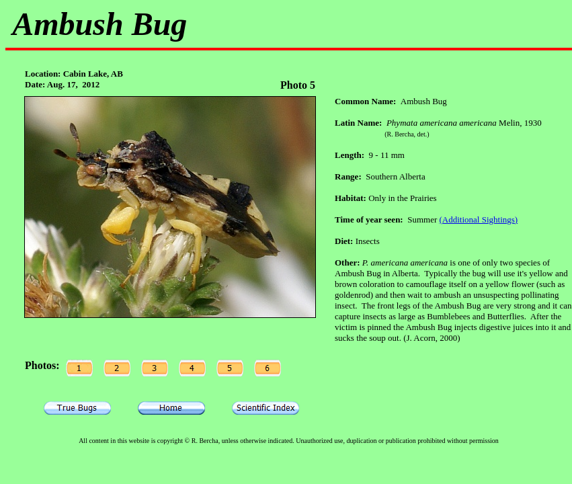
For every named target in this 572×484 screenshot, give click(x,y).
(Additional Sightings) (479, 219)
